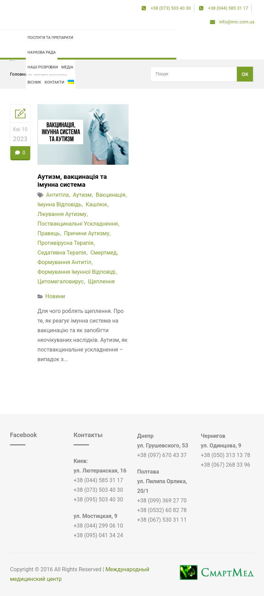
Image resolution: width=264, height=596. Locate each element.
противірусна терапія (65, 243)
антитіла (57, 195)
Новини (55, 297)
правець (48, 234)
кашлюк (96, 205)
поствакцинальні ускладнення (77, 224)
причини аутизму (86, 234)
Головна (18, 74)
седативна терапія (61, 253)
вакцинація (110, 195)
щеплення (101, 282)
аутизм (82, 195)
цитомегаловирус (60, 282)
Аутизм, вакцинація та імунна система (74, 181)
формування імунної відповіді (76, 272)
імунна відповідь (51, 74)
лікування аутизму (62, 215)
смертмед (103, 253)
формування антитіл (64, 263)
